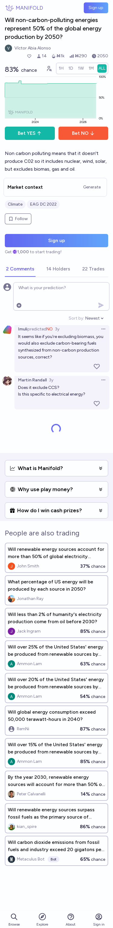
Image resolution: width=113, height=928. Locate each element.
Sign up (96, 7)
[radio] (61, 68)
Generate (92, 187)
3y (57, 329)
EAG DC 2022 (43, 204)
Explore (42, 919)
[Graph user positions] (49, 68)
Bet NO (83, 133)
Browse (14, 919)
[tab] (20, 269)
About (70, 919)
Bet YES (30, 133)
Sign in (99, 919)
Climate (15, 204)
